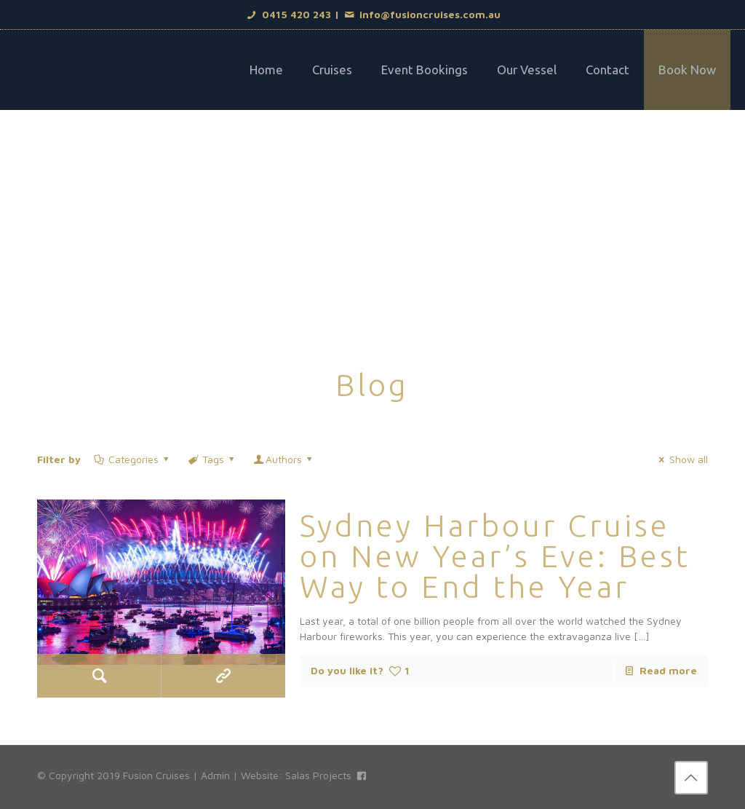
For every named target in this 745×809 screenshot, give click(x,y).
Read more (668, 670)
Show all (681, 459)
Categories (132, 459)
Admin (215, 775)
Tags (212, 459)
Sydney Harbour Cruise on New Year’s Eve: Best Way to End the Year (495, 556)
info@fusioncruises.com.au (422, 14)
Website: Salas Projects (296, 775)
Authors (284, 459)
